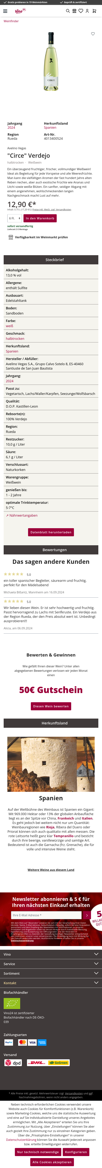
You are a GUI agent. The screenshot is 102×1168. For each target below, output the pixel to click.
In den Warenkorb (40, 218)
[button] (51, 983)
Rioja (50, 827)
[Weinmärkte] (74, 10)
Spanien (50, 127)
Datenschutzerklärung (22, 940)
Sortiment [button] (51, 973)
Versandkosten (74, 1093)
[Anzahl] (14, 218)
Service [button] (51, 963)
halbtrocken (15, 338)
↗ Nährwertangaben (21, 515)
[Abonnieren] (87, 915)
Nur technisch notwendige (38, 1152)
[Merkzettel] (81, 10)
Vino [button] (51, 954)
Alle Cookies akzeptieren (52, 1162)
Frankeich (66, 818)
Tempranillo (64, 836)
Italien (87, 818)
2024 (11, 127)
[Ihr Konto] (87, 10)
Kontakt (10, 983)
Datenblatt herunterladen (50, 532)
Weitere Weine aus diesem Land (51, 870)
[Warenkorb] (94, 10)
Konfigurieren (76, 1152)
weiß (9, 326)
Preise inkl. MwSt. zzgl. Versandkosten (51, 209)
